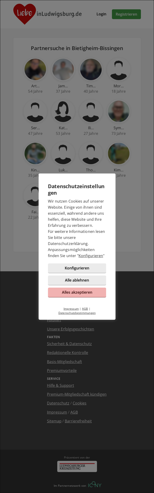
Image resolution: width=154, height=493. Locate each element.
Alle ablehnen (77, 280)
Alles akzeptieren (77, 292)
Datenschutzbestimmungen (77, 313)
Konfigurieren (91, 255)
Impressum (71, 309)
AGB (85, 309)
